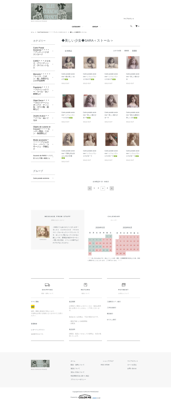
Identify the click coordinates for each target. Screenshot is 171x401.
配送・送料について (87, 364)
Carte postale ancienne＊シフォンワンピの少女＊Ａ (132, 153)
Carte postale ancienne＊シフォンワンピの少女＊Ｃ (89, 153)
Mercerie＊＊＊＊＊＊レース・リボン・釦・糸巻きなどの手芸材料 (42, 77)
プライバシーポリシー (88, 379)
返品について (85, 368)
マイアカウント (128, 18)
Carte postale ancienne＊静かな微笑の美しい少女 (132, 114)
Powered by (85, 396)
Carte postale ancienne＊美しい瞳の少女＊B (89, 114)
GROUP (95, 27)
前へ (90, 188)
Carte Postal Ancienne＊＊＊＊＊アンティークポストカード (55, 32)
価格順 (126, 50)
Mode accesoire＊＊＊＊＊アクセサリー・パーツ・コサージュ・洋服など (41, 144)
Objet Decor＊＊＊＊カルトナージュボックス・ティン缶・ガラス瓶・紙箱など (41, 104)
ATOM (115, 364)
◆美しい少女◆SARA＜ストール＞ (86, 32)
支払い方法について (87, 371)
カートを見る (134, 364)
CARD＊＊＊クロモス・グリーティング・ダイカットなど (41, 64)
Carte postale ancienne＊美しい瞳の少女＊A (111, 114)
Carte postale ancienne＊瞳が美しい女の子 (68, 76)
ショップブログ (114, 360)
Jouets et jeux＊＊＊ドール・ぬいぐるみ (41, 118)
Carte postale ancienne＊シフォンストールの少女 (68, 114)
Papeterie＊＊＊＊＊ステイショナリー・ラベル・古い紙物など (41, 90)
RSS (110, 364)
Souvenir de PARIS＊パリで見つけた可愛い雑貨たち (41, 159)
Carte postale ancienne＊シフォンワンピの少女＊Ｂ (111, 153)
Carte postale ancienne (39, 185)
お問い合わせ (134, 368)
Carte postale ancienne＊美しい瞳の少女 (132, 76)
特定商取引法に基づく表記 (90, 375)
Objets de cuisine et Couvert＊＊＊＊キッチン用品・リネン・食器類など (41, 130)
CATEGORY (76, 27)
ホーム (33, 32)
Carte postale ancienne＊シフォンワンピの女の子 (89, 76)
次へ (111, 188)
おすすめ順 (117, 50)
